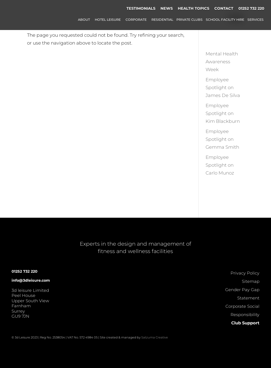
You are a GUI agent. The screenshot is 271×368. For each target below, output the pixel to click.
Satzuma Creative (154, 337)
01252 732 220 (251, 8)
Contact (223, 8)
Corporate (136, 20)
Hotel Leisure (108, 20)
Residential (162, 20)
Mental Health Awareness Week (222, 61)
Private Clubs (189, 20)
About (84, 20)
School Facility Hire (225, 20)
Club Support (245, 323)
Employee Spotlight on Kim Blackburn (223, 113)
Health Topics (193, 8)
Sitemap (250, 281)
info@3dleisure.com (31, 280)
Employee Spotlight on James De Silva (223, 87)
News (166, 8)
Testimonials (140, 8)
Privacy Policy (245, 273)
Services (255, 20)
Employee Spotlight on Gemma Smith (222, 139)
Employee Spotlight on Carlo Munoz (220, 165)
